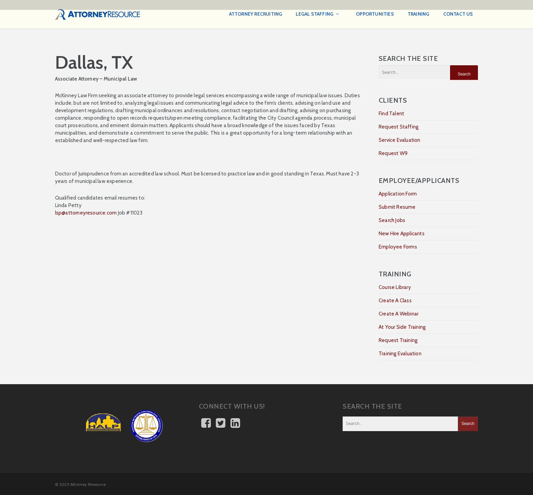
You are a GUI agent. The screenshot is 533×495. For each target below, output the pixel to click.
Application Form (398, 194)
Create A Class (395, 300)
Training (419, 14)
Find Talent (391, 113)
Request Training (398, 340)
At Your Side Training (402, 327)
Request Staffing (398, 127)
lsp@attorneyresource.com (86, 213)
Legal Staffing (318, 14)
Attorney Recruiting (255, 14)
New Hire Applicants (402, 234)
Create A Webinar (398, 314)
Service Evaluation (399, 140)
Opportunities (375, 14)
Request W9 (393, 153)
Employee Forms (398, 247)
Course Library (395, 287)
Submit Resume (397, 207)
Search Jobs (392, 220)
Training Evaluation (400, 354)
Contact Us (458, 14)
